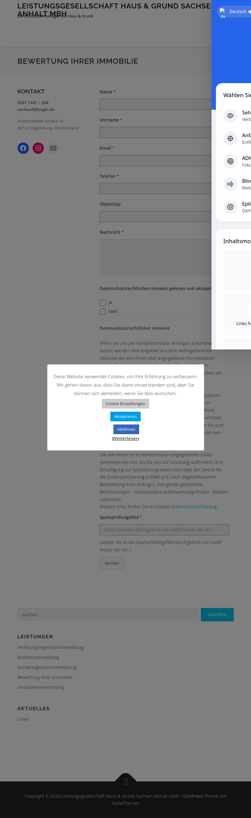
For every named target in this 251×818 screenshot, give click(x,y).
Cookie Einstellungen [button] (125, 403)
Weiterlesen (125, 438)
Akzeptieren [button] (125, 416)
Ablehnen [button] (126, 429)
